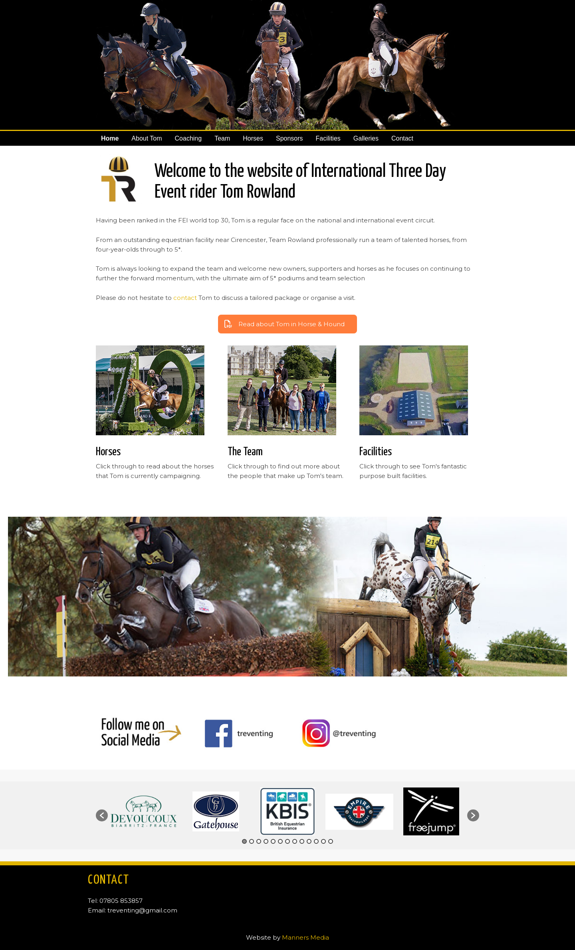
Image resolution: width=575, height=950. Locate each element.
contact (185, 297)
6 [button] (280, 841)
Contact (402, 138)
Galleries (366, 138)
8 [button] (294, 841)
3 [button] (258, 841)
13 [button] (330, 841)
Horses (253, 138)
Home (110, 138)
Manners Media (305, 937)
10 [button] (309, 841)
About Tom (146, 138)
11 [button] (316, 841)
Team (222, 138)
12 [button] (323, 841)
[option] (144, 811)
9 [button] (301, 841)
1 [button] (244, 841)
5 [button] (273, 841)
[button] (102, 815)
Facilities (328, 138)
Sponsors (289, 138)
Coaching (188, 138)
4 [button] (266, 841)
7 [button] (287, 841)
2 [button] (251, 841)
